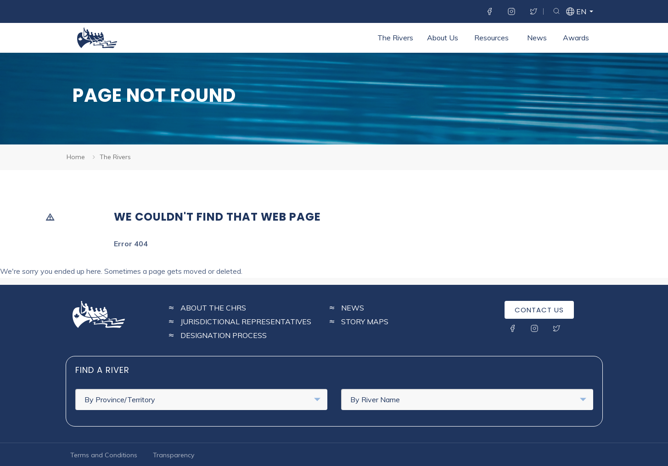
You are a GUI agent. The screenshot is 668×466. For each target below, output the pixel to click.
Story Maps (364, 321)
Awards (576, 37)
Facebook (489, 11)
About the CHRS (213, 307)
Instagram (511, 11)
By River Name (468, 399)
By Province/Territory (202, 399)
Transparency (173, 455)
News (537, 37)
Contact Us (539, 310)
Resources (491, 37)
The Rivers (395, 37)
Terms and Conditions (103, 455)
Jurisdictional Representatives (245, 321)
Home (76, 157)
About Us (442, 37)
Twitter (533, 11)
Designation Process (223, 335)
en (581, 12)
